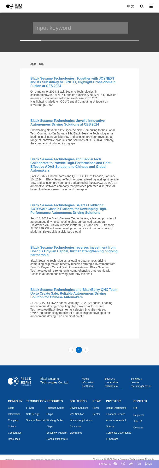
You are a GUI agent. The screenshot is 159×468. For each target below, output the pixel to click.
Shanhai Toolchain (36, 420)
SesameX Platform (57, 432)
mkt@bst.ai (111, 386)
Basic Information (14, 411)
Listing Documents (116, 407)
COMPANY (15, 401)
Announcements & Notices (116, 423)
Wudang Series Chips (55, 423)
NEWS (97, 401)
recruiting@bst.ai (141, 386)
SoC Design (32, 414)
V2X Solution (77, 414)
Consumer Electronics (76, 429)
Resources (14, 439)
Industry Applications (81, 420)
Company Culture (13, 423)
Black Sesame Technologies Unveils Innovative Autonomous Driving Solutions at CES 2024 (67, 122)
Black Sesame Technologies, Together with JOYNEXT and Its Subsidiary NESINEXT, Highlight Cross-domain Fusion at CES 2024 (73, 82)
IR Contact (112, 439)
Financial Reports (115, 414)
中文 (130, 6)
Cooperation (14, 432)
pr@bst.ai (88, 386)
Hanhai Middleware (57, 439)
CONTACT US (140, 404)
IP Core (30, 407)
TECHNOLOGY (36, 401)
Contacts (138, 427)
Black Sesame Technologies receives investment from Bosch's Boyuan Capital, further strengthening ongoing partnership (74, 251)
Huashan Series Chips (55, 411)
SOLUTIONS (78, 401)
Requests (139, 415)
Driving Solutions (79, 407)
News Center (96, 411)
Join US (138, 421)
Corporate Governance (118, 432)
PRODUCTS (55, 401)
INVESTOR (113, 401)
